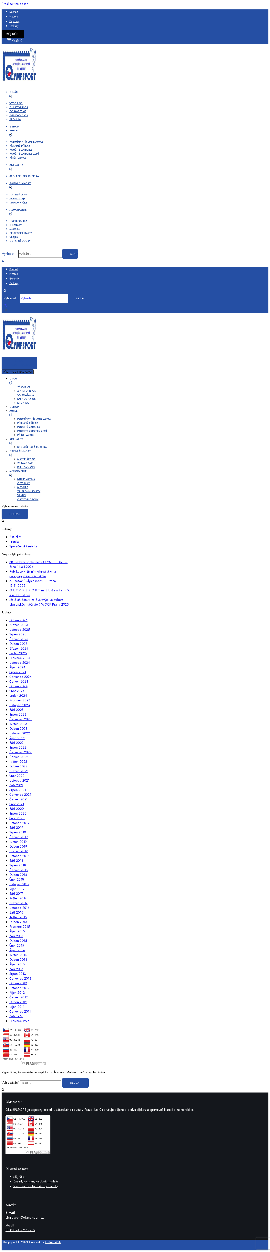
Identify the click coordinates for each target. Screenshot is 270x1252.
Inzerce (13, 16)
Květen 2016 (18, 917)
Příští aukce (17, 158)
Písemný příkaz (19, 146)
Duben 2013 (18, 983)
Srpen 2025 (17, 634)
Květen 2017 (17, 898)
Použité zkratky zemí (24, 154)
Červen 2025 (18, 639)
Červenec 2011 (20, 1011)
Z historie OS (18, 107)
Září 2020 (16, 809)
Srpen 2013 (17, 974)
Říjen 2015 (17, 931)
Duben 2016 (18, 922)
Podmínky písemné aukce (26, 142)
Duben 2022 (18, 766)
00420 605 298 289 (20, 1230)
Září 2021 (16, 785)
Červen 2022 (18, 757)
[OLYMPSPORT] (19, 83)
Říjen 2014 (17, 950)
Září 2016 (16, 912)
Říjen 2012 (17, 992)
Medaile (14, 229)
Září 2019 (16, 827)
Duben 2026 (18, 620)
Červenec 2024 (20, 677)
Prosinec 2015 (19, 926)
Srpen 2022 (17, 747)
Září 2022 (16, 743)
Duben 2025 (18, 644)
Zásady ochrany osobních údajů (35, 1181)
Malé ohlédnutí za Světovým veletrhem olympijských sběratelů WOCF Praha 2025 (39, 602)
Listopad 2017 (19, 884)
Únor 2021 (16, 804)
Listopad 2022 (19, 733)
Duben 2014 (18, 959)
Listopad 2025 (19, 629)
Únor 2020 (17, 818)
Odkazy (13, 26)
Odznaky (15, 225)
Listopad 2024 (19, 662)
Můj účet (12, 34)
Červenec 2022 (20, 752)
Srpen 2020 (17, 813)
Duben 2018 (18, 875)
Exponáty (14, 21)
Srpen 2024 (17, 672)
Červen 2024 (18, 681)
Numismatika (18, 221)
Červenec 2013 (20, 978)
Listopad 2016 (19, 908)
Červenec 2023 (20, 719)
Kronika (15, 119)
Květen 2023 (18, 724)
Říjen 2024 (17, 667)
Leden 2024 (18, 695)
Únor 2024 (17, 691)
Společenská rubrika (24, 176)
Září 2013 (16, 969)
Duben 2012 (18, 1002)
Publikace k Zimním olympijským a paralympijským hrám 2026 (32, 573)
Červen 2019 (18, 837)
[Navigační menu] (19, 363)
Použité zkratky (20, 150)
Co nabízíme (17, 111)
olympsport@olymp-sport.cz (24, 1217)
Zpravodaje (17, 198)
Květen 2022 (18, 761)
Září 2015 (16, 936)
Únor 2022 (17, 776)
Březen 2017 (18, 903)
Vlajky (13, 237)
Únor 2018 (16, 879)
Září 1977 (16, 1016)
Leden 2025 (18, 653)
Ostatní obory (20, 241)
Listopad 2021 (19, 780)
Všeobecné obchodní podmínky (35, 1186)
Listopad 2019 (19, 823)
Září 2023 (16, 710)
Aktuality (15, 537)
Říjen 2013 (17, 964)
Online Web (53, 1242)
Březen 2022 (18, 771)
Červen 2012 (18, 997)
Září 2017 (16, 893)
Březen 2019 (18, 851)
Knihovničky (18, 202)
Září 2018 (16, 860)
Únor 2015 (16, 945)
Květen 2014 (18, 955)
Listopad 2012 (19, 988)
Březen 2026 (18, 625)
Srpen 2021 (17, 790)
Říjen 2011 (16, 1007)
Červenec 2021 (20, 794)
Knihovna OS (18, 115)
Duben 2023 (18, 728)
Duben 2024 (18, 686)
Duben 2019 (18, 846)
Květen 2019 (18, 842)
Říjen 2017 (17, 889)
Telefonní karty (21, 233)
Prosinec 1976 (19, 1021)
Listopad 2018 (19, 856)
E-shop (14, 126)
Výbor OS (16, 103)
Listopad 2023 (19, 705)
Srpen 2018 (17, 865)
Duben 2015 (18, 941)
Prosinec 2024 (19, 658)
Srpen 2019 (17, 832)
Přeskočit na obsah (15, 4)
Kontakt (13, 12)
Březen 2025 (18, 648)
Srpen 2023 (17, 714)
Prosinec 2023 (19, 700)
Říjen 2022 (17, 738)
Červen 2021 (18, 799)
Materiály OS (18, 194)
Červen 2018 (18, 870)
